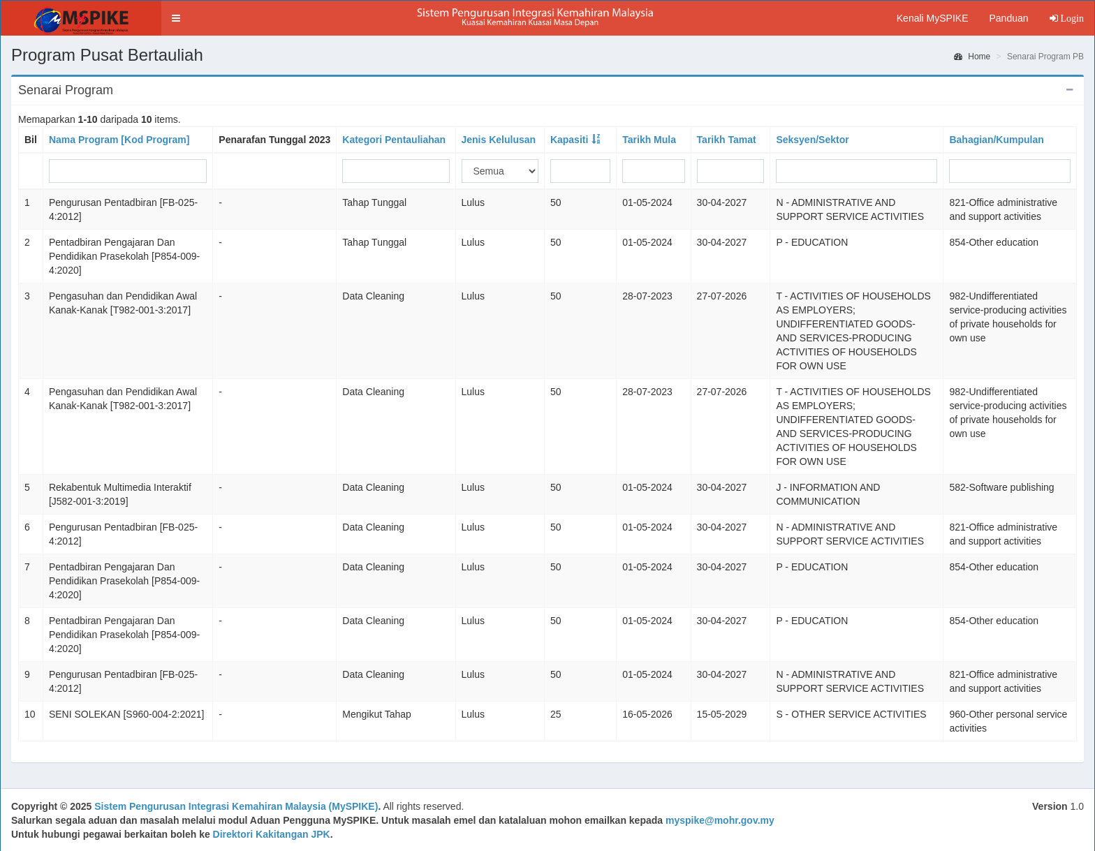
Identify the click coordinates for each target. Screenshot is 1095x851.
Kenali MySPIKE (933, 18)
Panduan (1008, 18)
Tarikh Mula (649, 139)
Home (972, 56)
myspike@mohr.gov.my (720, 820)
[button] (176, 18)
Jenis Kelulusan (499, 139)
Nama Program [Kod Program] (119, 139)
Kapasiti (569, 139)
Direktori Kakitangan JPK (271, 834)
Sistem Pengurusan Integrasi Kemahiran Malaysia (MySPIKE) (236, 806)
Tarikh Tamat (726, 139)
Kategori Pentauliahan (394, 139)
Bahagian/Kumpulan (996, 139)
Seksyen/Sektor (812, 139)
